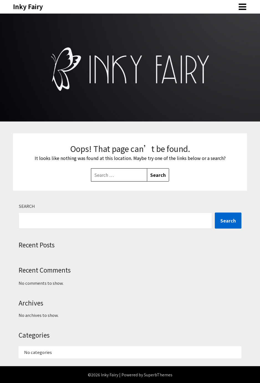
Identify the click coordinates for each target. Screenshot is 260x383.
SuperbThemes (158, 374)
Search (27, 206)
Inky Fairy (28, 6)
